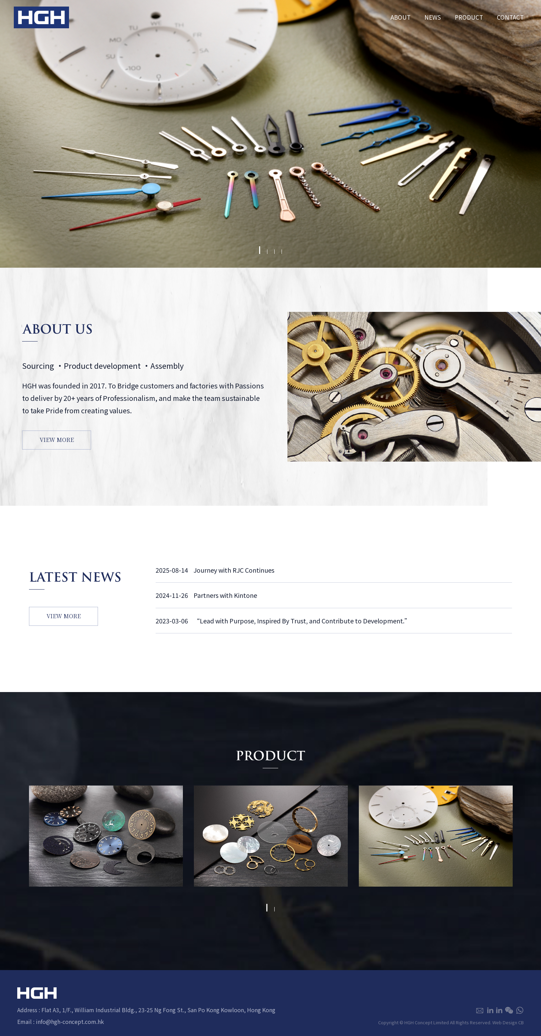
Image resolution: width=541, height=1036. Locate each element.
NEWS (432, 17)
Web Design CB (508, 1022)
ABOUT (401, 17)
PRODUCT (469, 17)
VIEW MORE (57, 440)
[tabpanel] (270, 134)
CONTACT (510, 17)
